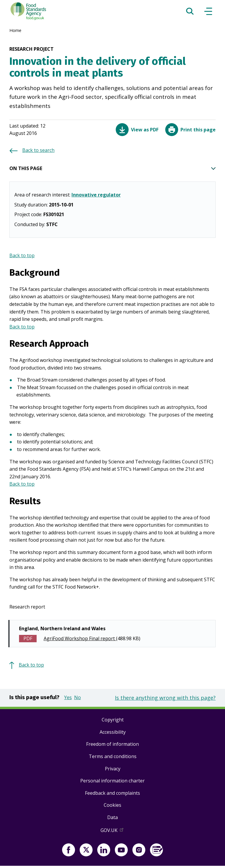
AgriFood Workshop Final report (80, 638)
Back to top (22, 255)
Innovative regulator (96, 194)
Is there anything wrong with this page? (165, 697)
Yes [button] (68, 697)
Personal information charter (112, 780)
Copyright (113, 719)
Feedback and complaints (112, 793)
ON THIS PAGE (112, 168)
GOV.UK (112, 831)
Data (112, 817)
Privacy (112, 768)
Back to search (38, 150)
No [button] (77, 697)
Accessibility (113, 732)
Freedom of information (112, 744)
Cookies (112, 805)
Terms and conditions (113, 756)
